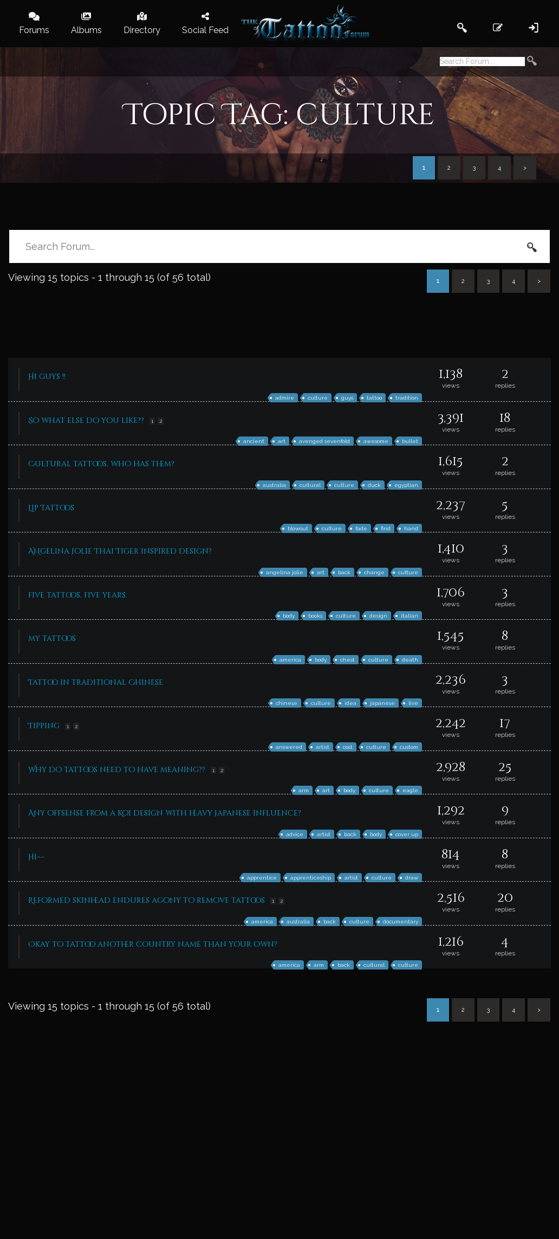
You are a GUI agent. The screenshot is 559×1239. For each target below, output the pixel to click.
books (315, 616)
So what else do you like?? (86, 420)
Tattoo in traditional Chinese (95, 682)
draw (411, 878)
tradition (406, 398)
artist (322, 747)
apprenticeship (310, 878)
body (289, 616)
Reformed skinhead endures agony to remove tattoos (146, 900)
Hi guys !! (47, 376)
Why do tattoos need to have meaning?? (116, 770)
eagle (410, 790)
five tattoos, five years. (77, 595)
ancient (253, 441)
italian (409, 616)
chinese (286, 703)
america (290, 660)
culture (318, 398)
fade (361, 528)
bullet (410, 441)
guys (347, 398)
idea (350, 703)
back (344, 572)
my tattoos (52, 638)
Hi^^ (36, 857)
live (413, 703)
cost (348, 747)
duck (374, 485)
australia (274, 485)
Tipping (44, 726)
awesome (375, 441)
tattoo (374, 398)
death (410, 660)
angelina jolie (284, 572)
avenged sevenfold (324, 441)
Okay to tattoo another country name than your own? (152, 944)
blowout (298, 528)
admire (284, 398)
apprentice (262, 878)
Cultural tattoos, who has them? (101, 464)
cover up (406, 834)
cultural (310, 485)
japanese (382, 703)
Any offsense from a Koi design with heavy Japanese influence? (164, 813)
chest (347, 660)
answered (289, 747)
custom (409, 747)
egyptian (406, 485)
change (374, 572)
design (378, 616)
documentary (400, 922)
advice (294, 834)
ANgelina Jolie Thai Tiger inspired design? (120, 551)
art (281, 441)
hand (411, 528)
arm (303, 790)
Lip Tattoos (51, 508)
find (386, 528)
